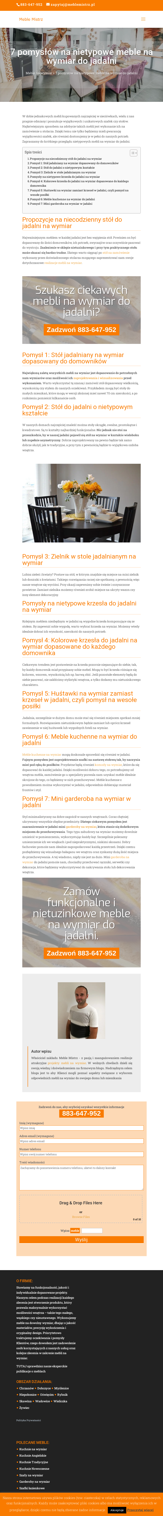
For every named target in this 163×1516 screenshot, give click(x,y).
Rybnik (62, 1395)
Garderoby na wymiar (34, 1482)
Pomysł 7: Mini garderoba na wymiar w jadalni (61, 204)
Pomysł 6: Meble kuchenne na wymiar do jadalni (62, 199)
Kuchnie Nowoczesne (34, 1469)
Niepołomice (28, 1395)
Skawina (25, 1401)
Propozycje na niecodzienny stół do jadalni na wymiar (66, 159)
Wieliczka (60, 1401)
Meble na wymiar (39, 73)
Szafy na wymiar (31, 1475)
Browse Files (81, 1217)
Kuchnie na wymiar (33, 1449)
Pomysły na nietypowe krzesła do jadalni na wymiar (65, 177)
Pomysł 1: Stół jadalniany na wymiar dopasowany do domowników (74, 163)
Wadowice (43, 1401)
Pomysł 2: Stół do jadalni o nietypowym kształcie (62, 168)
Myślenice (61, 1388)
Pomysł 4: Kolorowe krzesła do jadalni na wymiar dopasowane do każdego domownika (79, 183)
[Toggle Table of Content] (131, 153)
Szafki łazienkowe (32, 1488)
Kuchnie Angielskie (32, 1455)
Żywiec (24, 1408)
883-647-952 (31, 4)
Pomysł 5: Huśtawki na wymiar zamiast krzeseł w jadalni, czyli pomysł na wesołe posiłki (79, 192)
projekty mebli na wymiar (67, 1063)
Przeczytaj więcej (140, 1510)
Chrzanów (26, 1388)
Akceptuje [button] (117, 1510)
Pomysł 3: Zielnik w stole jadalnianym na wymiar (63, 172)
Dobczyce (44, 1388)
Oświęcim (47, 1395)
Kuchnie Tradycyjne (33, 1462)
